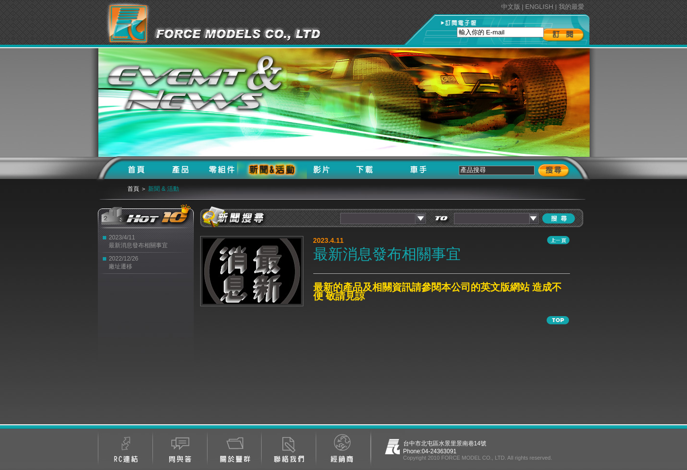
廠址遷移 (120, 266)
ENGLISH (539, 6)
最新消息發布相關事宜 (138, 245)
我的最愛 (571, 6)
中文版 (510, 6)
